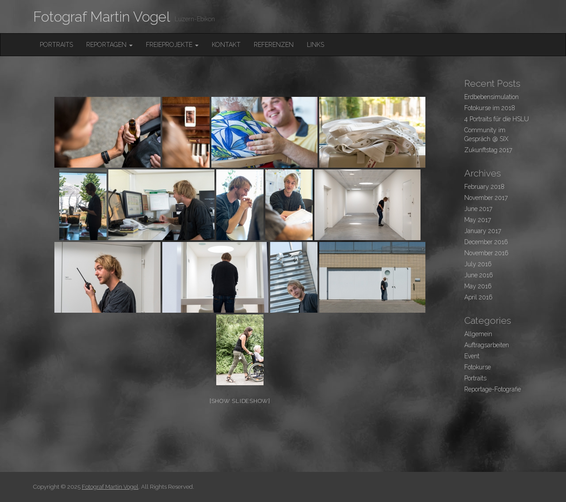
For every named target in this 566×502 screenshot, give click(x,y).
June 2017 (478, 208)
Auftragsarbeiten (486, 345)
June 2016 (478, 275)
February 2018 (484, 186)
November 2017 (486, 197)
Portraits (56, 44)
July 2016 (478, 264)
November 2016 (486, 253)
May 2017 (477, 219)
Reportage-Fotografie (492, 389)
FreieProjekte (172, 44)
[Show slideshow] (240, 401)
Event (471, 356)
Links (315, 44)
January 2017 (482, 230)
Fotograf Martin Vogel (101, 16)
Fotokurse (477, 367)
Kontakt (226, 44)
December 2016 (486, 241)
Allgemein (478, 333)
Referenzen (274, 44)
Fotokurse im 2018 (489, 107)
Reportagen (109, 44)
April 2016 (478, 297)
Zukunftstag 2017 (488, 149)
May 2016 (478, 286)
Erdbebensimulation (491, 96)
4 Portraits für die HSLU (496, 119)
